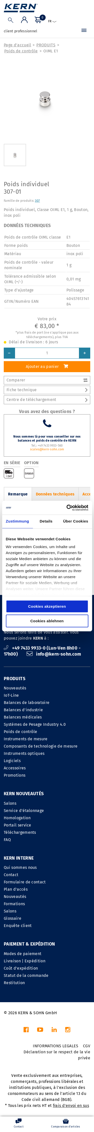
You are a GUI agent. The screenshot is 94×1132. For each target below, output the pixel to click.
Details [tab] (46, 521)
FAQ (7, 839)
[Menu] (84, 31)
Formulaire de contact (25, 882)
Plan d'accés (16, 889)
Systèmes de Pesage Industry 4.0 (35, 724)
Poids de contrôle (21, 51)
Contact (11, 874)
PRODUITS (45, 45)
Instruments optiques (24, 753)
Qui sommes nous (20, 867)
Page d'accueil (17, 45)
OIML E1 (50, 51)
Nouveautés (15, 688)
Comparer (47, 380)
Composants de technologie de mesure (40, 746)
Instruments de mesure (26, 739)
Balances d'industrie (23, 709)
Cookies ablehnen (47, 621)
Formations (14, 903)
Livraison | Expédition (24, 961)
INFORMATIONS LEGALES (55, 1046)
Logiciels (12, 760)
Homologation (17, 817)
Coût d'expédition (21, 968)
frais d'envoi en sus (71, 1105)
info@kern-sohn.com (54, 654)
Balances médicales (23, 717)
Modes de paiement (22, 953)
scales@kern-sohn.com (47, 449)
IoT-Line (11, 695)
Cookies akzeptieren (47, 606)
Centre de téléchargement (47, 399)
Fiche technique (47, 389)
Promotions (14, 775)
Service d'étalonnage (24, 810)
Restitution (14, 982)
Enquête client (18, 925)
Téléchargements (20, 832)
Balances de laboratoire (26, 702)
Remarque (18, 494)
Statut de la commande (26, 975)
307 (37, 200)
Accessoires (15, 768)
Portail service (17, 825)
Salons (10, 803)
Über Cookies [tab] (75, 521)
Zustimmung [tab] (17, 521)
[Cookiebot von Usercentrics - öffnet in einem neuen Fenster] (67, 507)
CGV (86, 1046)
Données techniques (55, 494)
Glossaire (12, 918)
